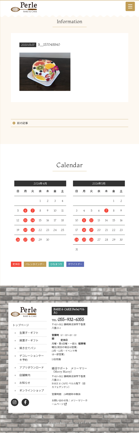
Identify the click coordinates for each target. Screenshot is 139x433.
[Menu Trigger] (130, 6)
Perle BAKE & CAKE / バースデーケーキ (73, 423)
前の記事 (22, 123)
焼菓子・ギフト (28, 340)
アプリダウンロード (31, 367)
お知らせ (24, 382)
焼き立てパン (27, 348)
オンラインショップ (31, 390)
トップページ (21, 325)
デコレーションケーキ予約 (31, 358)
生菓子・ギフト (28, 332)
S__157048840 (49, 44)
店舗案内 (24, 375)
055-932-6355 (71, 319)
